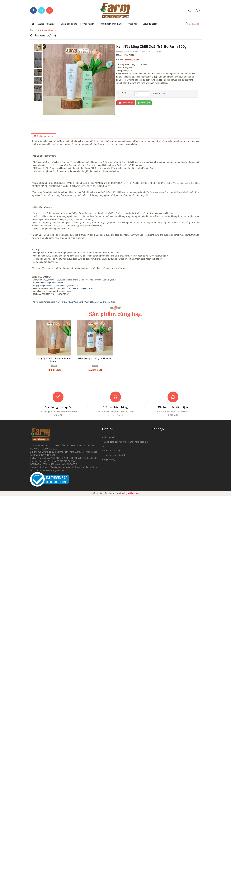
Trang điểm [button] (89, 24)
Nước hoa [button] (134, 24)
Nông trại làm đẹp (130, 893)
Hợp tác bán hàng (112, 851)
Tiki (69, 689)
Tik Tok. (91, 689)
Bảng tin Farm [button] (150, 23)
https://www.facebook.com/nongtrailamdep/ (59, 686)
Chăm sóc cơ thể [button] (70, 24)
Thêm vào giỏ (125, 102)
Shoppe (83, 689)
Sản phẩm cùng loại (115, 714)
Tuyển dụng (109, 860)
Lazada (75, 689)
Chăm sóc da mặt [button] (47, 24)
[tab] (43, 136)
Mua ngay (144, 102)
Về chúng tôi (110, 838)
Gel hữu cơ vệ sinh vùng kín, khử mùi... (95, 759)
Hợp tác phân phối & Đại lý (116, 855)
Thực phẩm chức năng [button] (111, 24)
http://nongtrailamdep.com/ (52, 683)
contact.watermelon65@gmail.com (48, 871)
